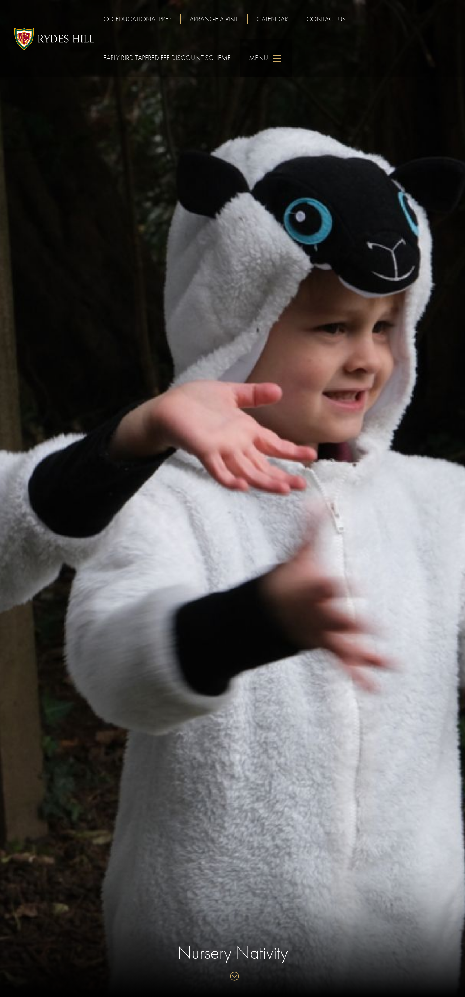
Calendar (272, 19)
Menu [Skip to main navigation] (265, 58)
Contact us (326, 19)
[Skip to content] (232, 977)
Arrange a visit (214, 19)
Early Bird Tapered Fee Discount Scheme (167, 57)
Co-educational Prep (137, 19)
